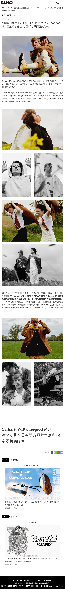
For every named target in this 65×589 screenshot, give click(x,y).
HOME (4, 8)
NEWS (10, 8)
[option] (32, 486)
